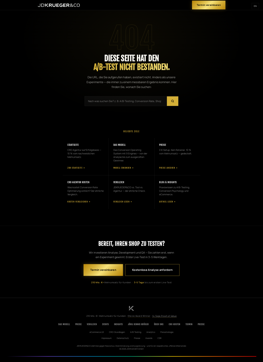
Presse (201, 324)
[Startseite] (86, 156)
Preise (78, 324)
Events (105, 324)
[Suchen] (172, 101)
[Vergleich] (131, 192)
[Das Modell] (131, 156)
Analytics (150, 332)
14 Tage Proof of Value (164, 315)
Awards (148, 338)
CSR (159, 338)
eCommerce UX (97, 332)
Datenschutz (123, 338)
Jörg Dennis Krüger (138, 324)
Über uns (159, 324)
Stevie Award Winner (139, 315)
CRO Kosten (174, 324)
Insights (118, 324)
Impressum (106, 338)
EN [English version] (255, 6)
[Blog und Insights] (177, 192)
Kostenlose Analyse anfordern (152, 270)
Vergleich (92, 324)
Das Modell (64, 324)
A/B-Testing (135, 332)
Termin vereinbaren (209, 5)
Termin (189, 324)
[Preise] (177, 156)
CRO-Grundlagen (117, 332)
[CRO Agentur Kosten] (86, 192)
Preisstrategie (166, 332)
